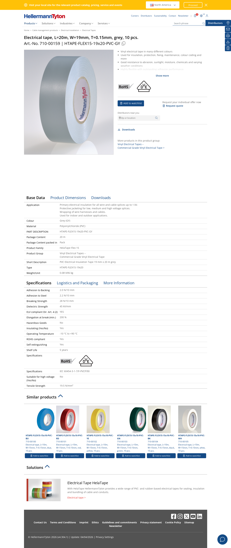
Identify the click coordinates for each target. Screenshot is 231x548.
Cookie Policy (173, 522)
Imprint (83, 522)
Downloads (126, 129)
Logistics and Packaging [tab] (77, 282)
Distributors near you (128, 112)
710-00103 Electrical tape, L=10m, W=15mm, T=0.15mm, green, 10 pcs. (131, 429)
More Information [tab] (118, 282)
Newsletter (115, 526)
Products (29, 23)
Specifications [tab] (38, 282)
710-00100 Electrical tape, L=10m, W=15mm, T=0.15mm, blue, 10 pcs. (40, 429)
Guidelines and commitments (119, 522)
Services (103, 23)
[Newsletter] (228, 29)
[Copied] (123, 43)
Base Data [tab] (35, 197)
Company (85, 23)
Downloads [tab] (101, 197)
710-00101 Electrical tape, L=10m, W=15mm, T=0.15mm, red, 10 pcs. (69, 429)
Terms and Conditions (63, 522)
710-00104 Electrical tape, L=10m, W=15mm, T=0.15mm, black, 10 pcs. (161, 429)
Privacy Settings (105, 537)
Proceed (193, 5)
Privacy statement (151, 522)
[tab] (115, 398)
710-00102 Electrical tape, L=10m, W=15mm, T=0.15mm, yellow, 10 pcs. (100, 429)
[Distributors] (228, 23)
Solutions (47, 23)
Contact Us (40, 522)
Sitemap (189, 522)
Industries (66, 23)
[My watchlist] (228, 48)
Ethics (95, 522)
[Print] (228, 35)
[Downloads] (228, 42)
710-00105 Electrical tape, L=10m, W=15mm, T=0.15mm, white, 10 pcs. (191, 429)
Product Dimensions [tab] (68, 197)
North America (163, 4)
